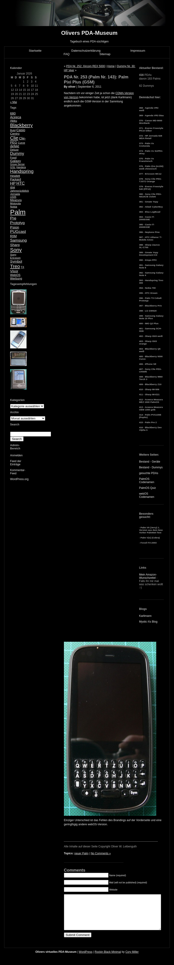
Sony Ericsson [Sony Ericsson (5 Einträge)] (15, 256)
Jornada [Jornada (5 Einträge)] (15, 194)
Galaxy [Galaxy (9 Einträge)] (15, 161)
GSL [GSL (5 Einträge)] (13, 167)
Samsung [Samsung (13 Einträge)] (18, 240)
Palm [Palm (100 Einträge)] (18, 212)
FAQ (66, 54)
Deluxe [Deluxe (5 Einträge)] (14, 149)
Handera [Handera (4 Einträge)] (21, 167)
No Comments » (101, 853)
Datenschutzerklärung (85, 50)
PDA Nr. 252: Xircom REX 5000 (85, 66)
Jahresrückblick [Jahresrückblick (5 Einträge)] (19, 190)
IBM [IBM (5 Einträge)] (12, 187)
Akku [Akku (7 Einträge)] (13, 120)
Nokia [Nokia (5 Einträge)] (13, 206)
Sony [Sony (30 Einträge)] (16, 250)
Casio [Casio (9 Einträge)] (20, 130)
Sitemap (105, 54)
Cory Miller (131, 958)
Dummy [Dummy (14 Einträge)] (17, 153)
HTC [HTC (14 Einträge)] (20, 183)
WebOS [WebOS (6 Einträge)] (15, 275)
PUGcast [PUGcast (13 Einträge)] (18, 231)
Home (111, 66)
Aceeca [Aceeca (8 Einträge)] (15, 117)
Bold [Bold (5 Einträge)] (13, 130)
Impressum (137, 50)
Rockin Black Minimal (108, 958)
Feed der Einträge (15, 463)
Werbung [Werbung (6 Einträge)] (16, 278)
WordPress (85, 958)
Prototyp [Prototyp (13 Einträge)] (17, 223)
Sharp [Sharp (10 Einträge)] (15, 245)
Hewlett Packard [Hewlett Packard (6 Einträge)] (15, 177)
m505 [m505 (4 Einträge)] (13, 197)
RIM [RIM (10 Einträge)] (13, 236)
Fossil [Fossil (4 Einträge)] (13, 157)
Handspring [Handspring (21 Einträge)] (22, 171)
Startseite (35, 50)
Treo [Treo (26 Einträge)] (15, 266)
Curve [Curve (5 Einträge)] (21, 142)
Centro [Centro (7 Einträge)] (15, 133)
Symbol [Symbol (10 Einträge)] (16, 261)
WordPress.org (19, 479)
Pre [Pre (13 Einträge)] (13, 218)
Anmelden (16, 455)
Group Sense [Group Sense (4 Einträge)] (17, 164)
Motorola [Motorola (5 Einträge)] (15, 203)
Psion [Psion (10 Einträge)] (14, 227)
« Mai (13, 102)
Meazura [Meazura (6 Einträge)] (16, 200)
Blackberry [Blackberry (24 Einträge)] (21, 125)
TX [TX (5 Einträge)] (22, 267)
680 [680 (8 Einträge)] (13, 113)
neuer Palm (81, 853)
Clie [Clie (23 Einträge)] (14, 137)
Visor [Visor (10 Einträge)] (14, 271)
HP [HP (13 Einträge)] (13, 183)
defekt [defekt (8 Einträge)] (14, 146)
